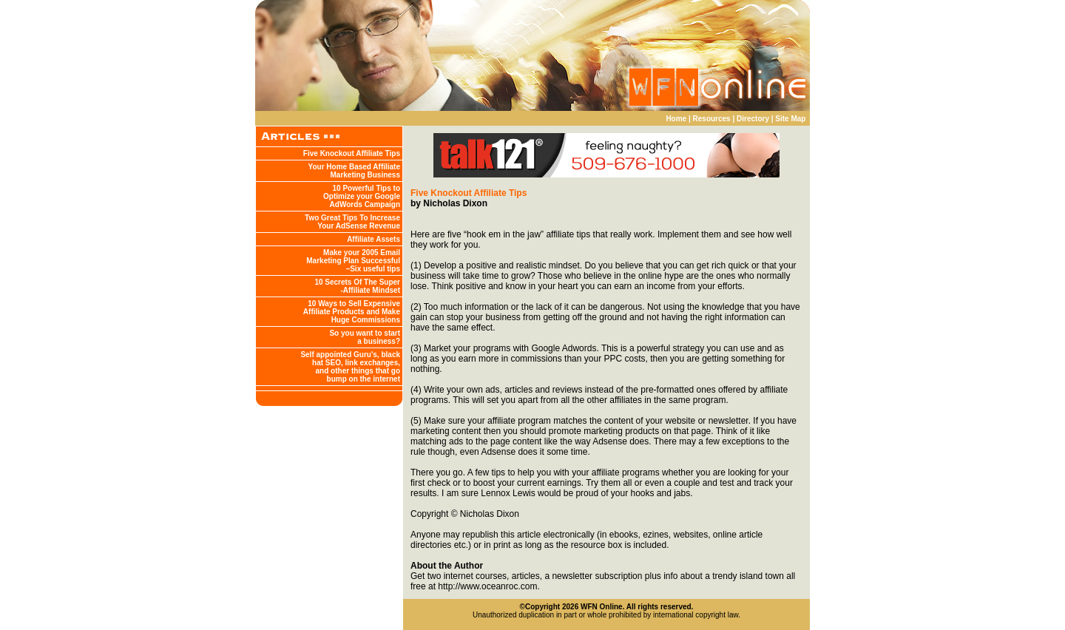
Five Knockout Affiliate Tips (351, 153)
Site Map (790, 119)
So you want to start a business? (364, 337)
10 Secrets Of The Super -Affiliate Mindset (357, 286)
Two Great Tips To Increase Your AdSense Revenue (352, 222)
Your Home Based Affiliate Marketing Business (354, 171)
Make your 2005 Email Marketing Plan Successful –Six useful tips (353, 260)
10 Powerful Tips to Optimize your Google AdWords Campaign (361, 196)
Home (676, 119)
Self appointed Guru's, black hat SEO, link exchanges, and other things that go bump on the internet (350, 366)
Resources (712, 119)
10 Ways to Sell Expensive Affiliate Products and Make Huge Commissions (351, 311)
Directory (753, 119)
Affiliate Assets (373, 239)
